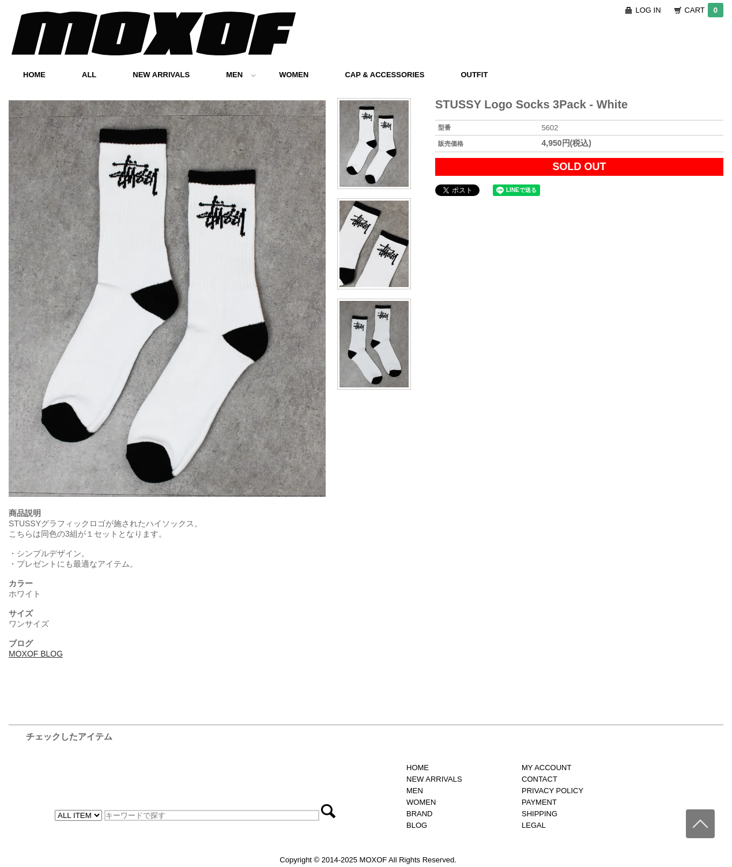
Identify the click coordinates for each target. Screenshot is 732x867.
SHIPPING (539, 813)
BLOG (416, 825)
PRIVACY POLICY (552, 790)
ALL (89, 74)
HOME (34, 74)
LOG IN (648, 10)
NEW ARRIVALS (161, 74)
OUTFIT (474, 74)
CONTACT (539, 779)
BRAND (419, 813)
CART (704, 10)
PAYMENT (539, 802)
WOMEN (293, 74)
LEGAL (534, 825)
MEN (241, 74)
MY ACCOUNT (546, 767)
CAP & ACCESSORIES (384, 74)
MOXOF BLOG (36, 653)
